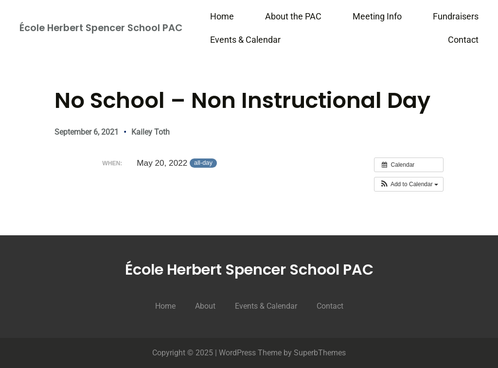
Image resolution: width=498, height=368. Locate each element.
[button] (408, 184)
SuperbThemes (320, 352)
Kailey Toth (150, 132)
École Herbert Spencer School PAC (100, 28)
